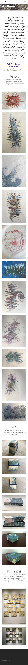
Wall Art (10, 63)
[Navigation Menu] (25, 2)
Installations (14, 66)
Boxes (17, 63)
